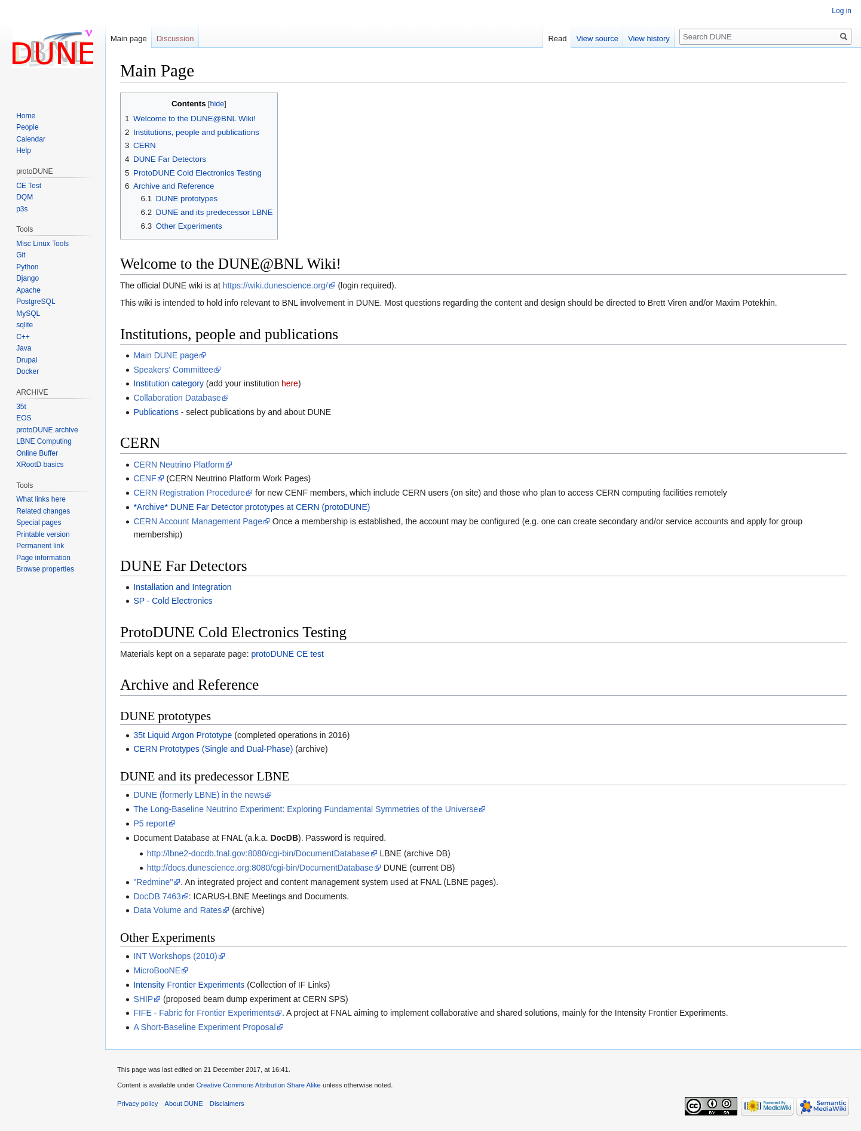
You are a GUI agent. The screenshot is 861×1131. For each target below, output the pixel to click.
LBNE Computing (44, 441)
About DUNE (184, 1103)
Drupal (26, 360)
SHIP (143, 999)
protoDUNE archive (47, 430)
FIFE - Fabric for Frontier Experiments (203, 1013)
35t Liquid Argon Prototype (182, 735)
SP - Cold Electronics (172, 601)
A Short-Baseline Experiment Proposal (204, 1027)
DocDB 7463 (156, 896)
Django (27, 278)
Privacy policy (137, 1103)
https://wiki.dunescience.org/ (275, 285)
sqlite (24, 325)
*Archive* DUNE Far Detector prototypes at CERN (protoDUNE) (251, 507)
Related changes (43, 511)
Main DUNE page (165, 355)
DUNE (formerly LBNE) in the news (198, 795)
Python (27, 267)
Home (25, 116)
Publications (156, 412)
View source (597, 38)
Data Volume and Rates (177, 910)
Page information (43, 558)
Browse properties (45, 569)
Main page (129, 38)
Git (20, 255)
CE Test (28, 186)
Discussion (175, 38)
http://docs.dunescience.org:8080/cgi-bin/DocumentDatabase (260, 867)
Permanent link (40, 546)
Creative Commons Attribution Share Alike (258, 1085)
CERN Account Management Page (197, 521)
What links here (41, 499)
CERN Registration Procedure (189, 492)
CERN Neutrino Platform (179, 464)
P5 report (150, 823)
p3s (21, 209)
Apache (28, 290)
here (289, 383)
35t (21, 406)
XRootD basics (39, 464)
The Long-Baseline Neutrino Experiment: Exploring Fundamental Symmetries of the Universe (305, 809)
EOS (23, 418)
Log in (841, 11)
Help (23, 150)
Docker (27, 371)
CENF (144, 478)
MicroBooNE (156, 970)
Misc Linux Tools (42, 243)
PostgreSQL (35, 301)
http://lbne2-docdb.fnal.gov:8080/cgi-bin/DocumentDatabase (258, 853)
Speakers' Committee (173, 369)
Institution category (168, 383)
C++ (23, 337)
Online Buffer (37, 453)
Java (23, 348)
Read (557, 38)
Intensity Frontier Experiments (188, 984)
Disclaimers (227, 1103)
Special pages (38, 522)
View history (649, 38)
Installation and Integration (182, 587)
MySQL (28, 313)
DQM (24, 197)
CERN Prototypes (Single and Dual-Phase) (213, 749)
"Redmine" (153, 882)
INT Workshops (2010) (175, 956)
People (27, 127)
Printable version (42, 534)
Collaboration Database (176, 397)
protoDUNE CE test (287, 654)
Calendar (30, 139)
